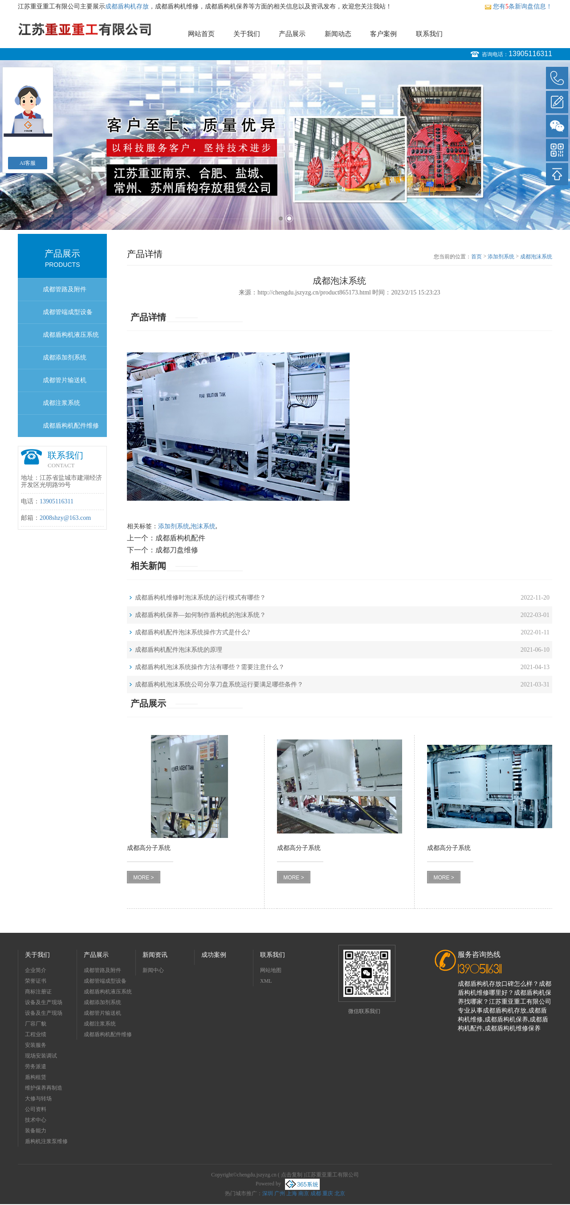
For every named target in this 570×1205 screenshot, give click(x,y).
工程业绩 (35, 1034)
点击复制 (291, 1175)
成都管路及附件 (64, 289)
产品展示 (292, 33)
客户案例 (383, 33)
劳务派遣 (35, 1066)
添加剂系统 (501, 256)
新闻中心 (153, 970)
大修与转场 (38, 1098)
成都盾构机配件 (180, 538)
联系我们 (429, 33)
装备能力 (35, 1130)
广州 (279, 1193)
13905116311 (530, 53)
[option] (285, 145)
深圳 (267, 1193)
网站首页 (201, 33)
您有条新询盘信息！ (518, 6)
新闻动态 (338, 33)
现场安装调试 (41, 1056)
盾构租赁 (35, 1077)
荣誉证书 (35, 981)
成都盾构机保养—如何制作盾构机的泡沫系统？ (200, 615)
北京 (339, 1193)
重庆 (327, 1193)
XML (266, 981)
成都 (315, 1193)
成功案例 (213, 955)
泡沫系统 (203, 526)
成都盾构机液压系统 (71, 334)
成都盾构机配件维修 (71, 425)
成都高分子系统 (149, 848)
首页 (476, 256)
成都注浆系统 (61, 403)
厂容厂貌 (35, 1024)
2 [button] (289, 218)
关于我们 (246, 33)
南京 (303, 1193)
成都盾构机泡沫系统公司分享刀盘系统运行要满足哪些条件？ (219, 684)
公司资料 (35, 1109)
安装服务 (35, 1045)
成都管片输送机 (64, 380)
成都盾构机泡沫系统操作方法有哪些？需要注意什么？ (210, 667)
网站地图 (270, 970)
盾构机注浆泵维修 (46, 1141)
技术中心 (35, 1120)
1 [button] (281, 218)
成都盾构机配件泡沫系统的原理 (178, 649)
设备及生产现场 (43, 1002)
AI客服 (28, 163)
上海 (291, 1193)
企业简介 (35, 970)
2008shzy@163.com (65, 518)
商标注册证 (38, 992)
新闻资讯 (154, 955)
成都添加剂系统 (64, 357)
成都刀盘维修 (176, 550)
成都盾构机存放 (127, 6)
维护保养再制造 (43, 1088)
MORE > (143, 877)
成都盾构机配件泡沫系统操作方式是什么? (192, 632)
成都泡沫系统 (536, 256)
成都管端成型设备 (68, 312)
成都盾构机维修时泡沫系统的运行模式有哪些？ (200, 597)
